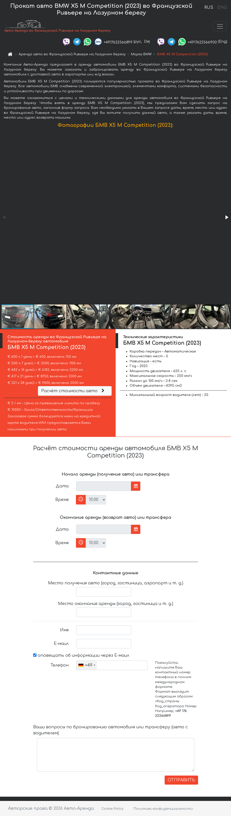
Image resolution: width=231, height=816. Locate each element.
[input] (103, 486)
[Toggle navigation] (220, 26)
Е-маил (61, 643)
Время (62, 499)
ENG (221, 7)
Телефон (60, 665)
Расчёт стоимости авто (73, 391)
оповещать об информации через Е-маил (81, 655)
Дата (62, 486)
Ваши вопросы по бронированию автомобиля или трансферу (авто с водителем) (110, 730)
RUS (208, 7)
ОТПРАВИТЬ (181, 780)
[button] (226, 217)
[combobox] (86, 665)
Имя (64, 630)
